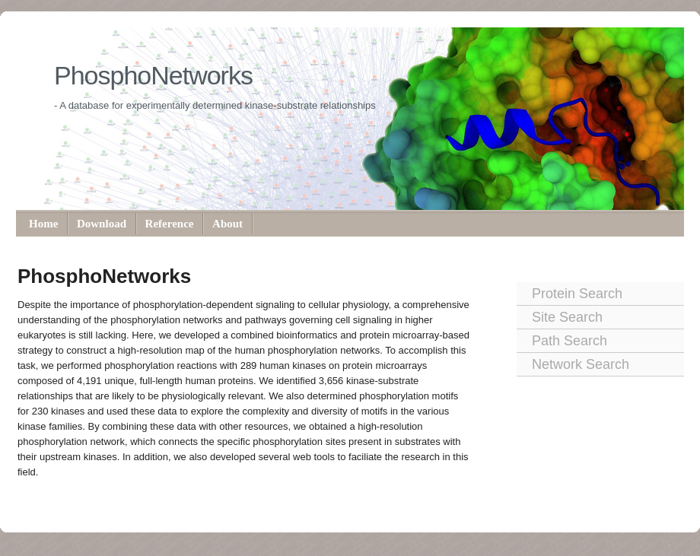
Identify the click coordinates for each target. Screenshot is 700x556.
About (227, 224)
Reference (169, 224)
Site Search (567, 317)
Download (101, 224)
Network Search (580, 364)
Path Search (569, 340)
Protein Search (577, 293)
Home (43, 224)
